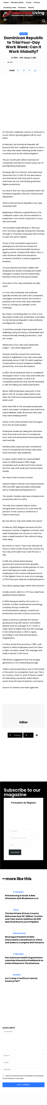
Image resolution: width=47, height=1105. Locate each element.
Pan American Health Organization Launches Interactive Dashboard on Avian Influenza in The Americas (24, 960)
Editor (16, 58)
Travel (16, 910)
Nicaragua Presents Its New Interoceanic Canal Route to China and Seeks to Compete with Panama (24, 939)
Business (23, 33)
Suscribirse (15, 852)
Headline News (19, 933)
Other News (18, 892)
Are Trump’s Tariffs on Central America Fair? (21, 980)
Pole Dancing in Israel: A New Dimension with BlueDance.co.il (21, 897)
